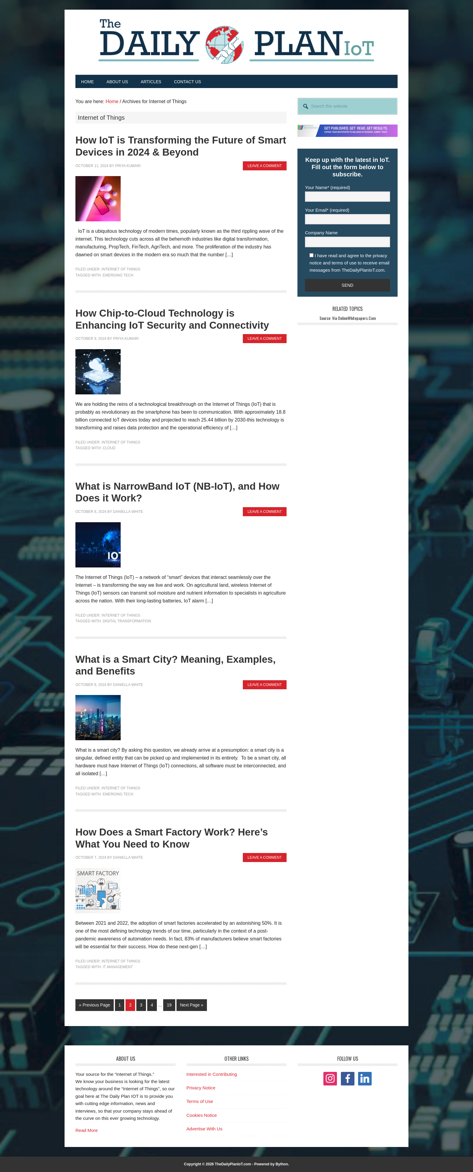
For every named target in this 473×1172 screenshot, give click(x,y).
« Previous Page (94, 1006)
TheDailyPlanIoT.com (233, 1164)
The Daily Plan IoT (236, 41)
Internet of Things (121, 269)
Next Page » (191, 1006)
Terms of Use (199, 1101)
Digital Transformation (127, 621)
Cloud (109, 448)
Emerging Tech (118, 275)
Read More (86, 1130)
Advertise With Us (204, 1128)
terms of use (344, 262)
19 (171, 1004)
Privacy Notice (200, 1087)
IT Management (118, 967)
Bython (281, 1164)
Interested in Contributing (211, 1073)
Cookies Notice (201, 1114)
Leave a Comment (265, 165)
